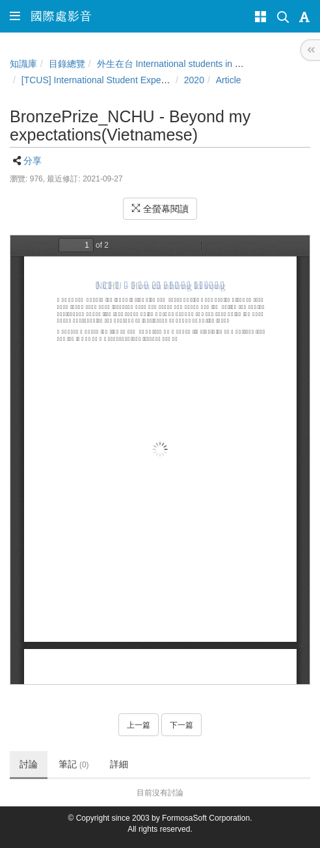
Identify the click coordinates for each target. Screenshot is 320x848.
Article (228, 80)
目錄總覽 (67, 64)
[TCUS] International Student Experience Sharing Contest (137, 80)
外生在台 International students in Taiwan (180, 64)
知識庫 (23, 64)
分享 (32, 160)
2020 (194, 80)
